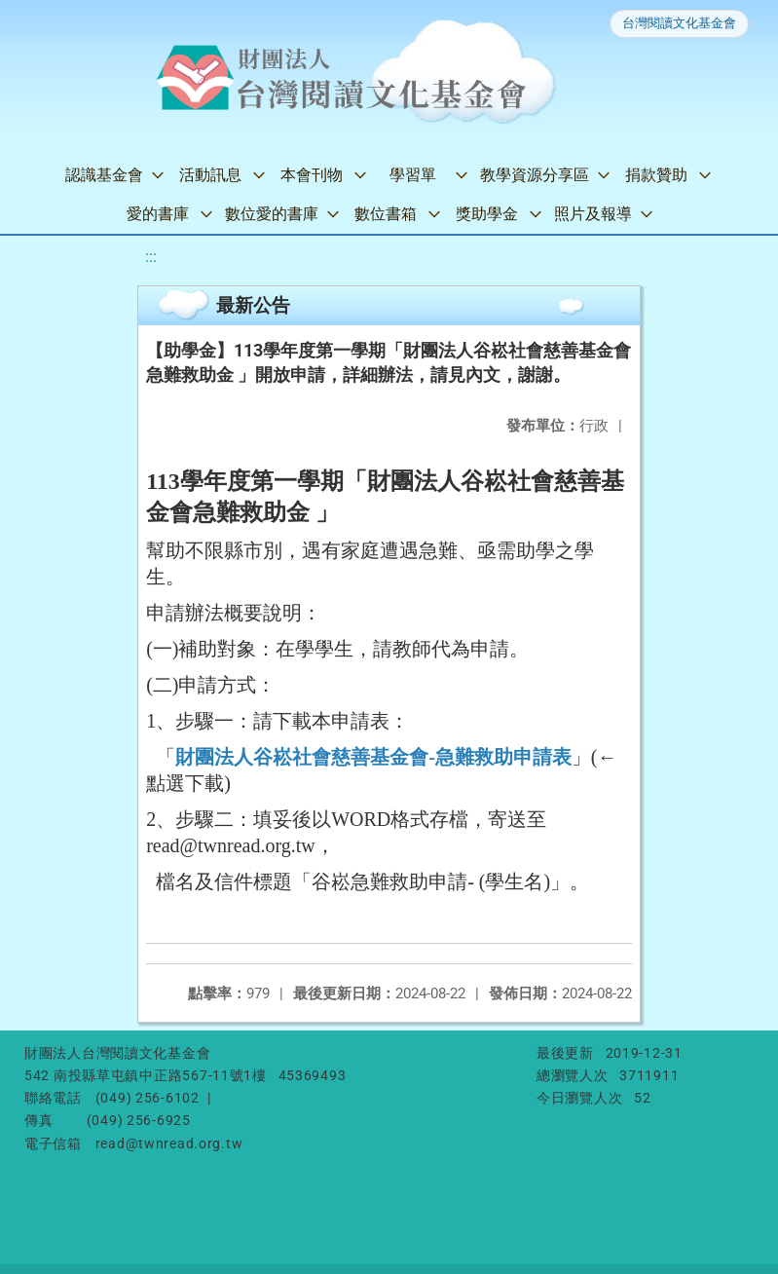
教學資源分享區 (534, 175)
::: (151, 256)
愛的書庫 (158, 214)
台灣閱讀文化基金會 (679, 23)
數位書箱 (385, 214)
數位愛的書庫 (271, 214)
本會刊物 (311, 175)
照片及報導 (593, 214)
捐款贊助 (656, 175)
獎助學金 (487, 214)
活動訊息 (210, 175)
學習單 (412, 175)
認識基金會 (104, 175)
